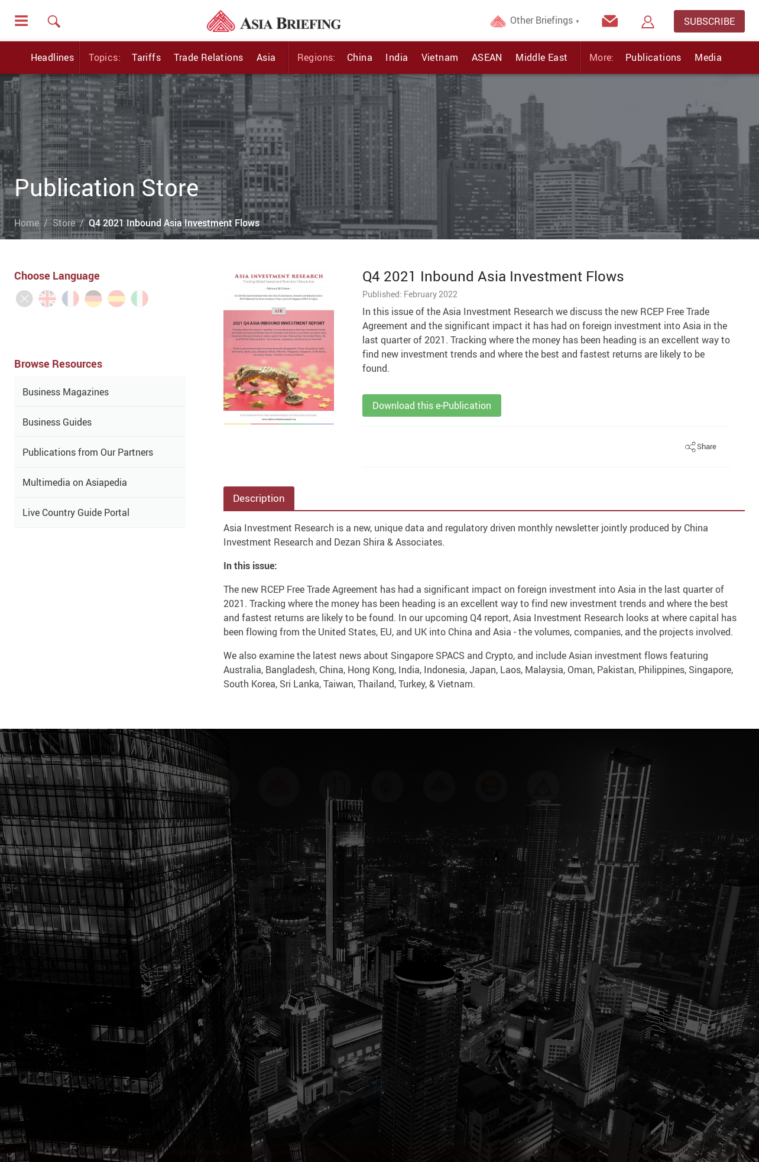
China (359, 57)
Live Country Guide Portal (75, 512)
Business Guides (57, 422)
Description (259, 498)
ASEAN (487, 57)
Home (26, 222)
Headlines (52, 57)
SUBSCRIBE (709, 21)
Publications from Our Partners (87, 452)
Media (708, 57)
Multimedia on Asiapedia (74, 482)
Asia (266, 57)
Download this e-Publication (431, 405)
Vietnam (440, 57)
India (396, 57)
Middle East (541, 57)
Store (64, 222)
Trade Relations (208, 57)
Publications (653, 57)
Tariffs (146, 57)
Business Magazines (65, 391)
